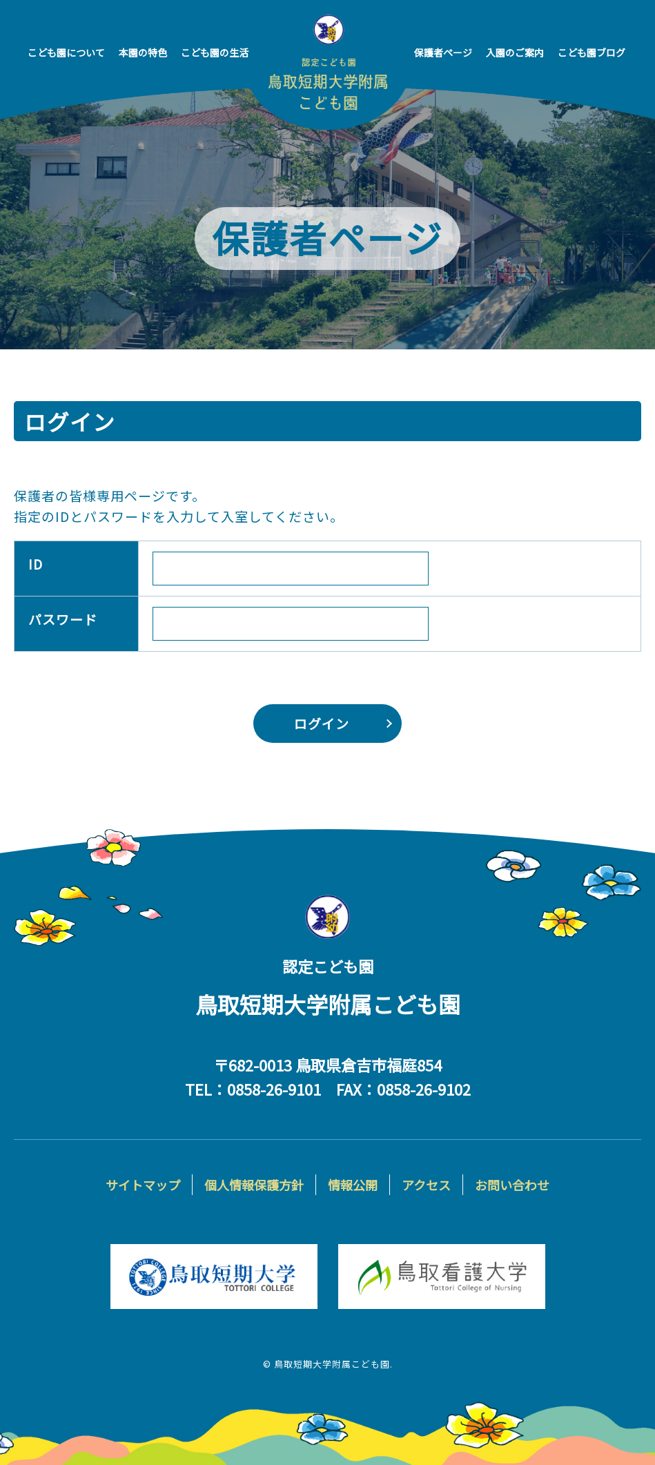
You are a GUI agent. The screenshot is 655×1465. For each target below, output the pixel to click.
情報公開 (353, 1185)
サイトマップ (143, 1185)
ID (35, 563)
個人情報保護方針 (254, 1185)
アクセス (426, 1185)
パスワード (62, 618)
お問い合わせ (512, 1185)
